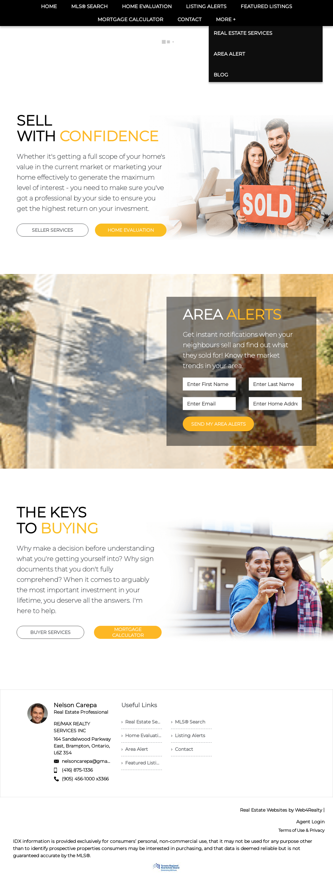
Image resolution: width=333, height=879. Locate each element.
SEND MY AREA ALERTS (218, 424)
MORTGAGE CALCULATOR (128, 632)
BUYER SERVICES (50, 632)
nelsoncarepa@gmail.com (91, 761)
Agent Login (310, 822)
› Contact (182, 749)
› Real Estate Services (141, 722)
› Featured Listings (141, 763)
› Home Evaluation (141, 735)
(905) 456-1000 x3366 (85, 779)
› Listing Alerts (188, 735)
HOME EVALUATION (131, 230)
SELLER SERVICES (52, 230)
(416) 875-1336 (77, 770)
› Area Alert (134, 749)
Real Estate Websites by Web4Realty (281, 810)
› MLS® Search (188, 722)
